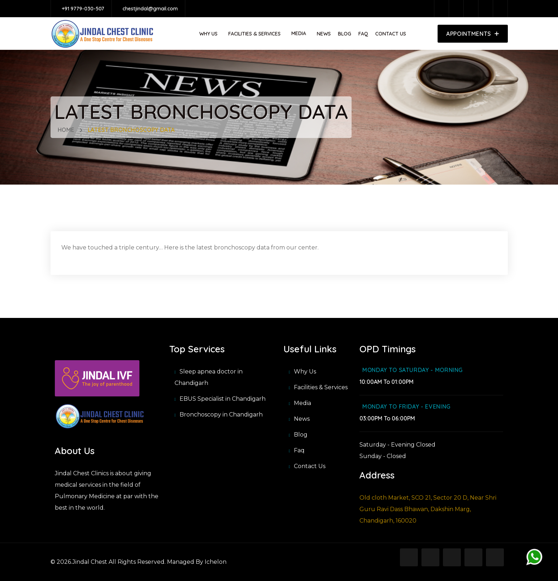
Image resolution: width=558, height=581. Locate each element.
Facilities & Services (254, 33)
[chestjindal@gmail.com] (148, 8)
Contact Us (390, 33)
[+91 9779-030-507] (81, 8)
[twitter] (472, 8)
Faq (363, 33)
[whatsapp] (535, 557)
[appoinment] (472, 34)
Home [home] (66, 129)
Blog (344, 33)
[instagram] (458, 8)
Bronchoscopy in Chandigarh (221, 414)
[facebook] (443, 8)
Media (302, 403)
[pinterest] (487, 8)
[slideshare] (502, 8)
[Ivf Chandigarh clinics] (97, 381)
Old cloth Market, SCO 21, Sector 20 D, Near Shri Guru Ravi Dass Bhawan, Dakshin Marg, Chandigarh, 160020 (427, 509)
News (324, 33)
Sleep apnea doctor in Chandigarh (209, 377)
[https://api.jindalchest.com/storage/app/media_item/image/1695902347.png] (103, 33)
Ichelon (214, 561)
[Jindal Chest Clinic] (100, 415)
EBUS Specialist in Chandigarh (223, 398)
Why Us (208, 33)
